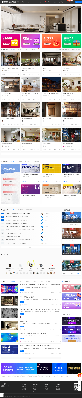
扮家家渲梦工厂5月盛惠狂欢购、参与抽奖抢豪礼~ (16, 220)
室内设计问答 (10, 376)
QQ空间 (46, 389)
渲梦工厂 (36, 376)
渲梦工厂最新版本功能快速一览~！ (13, 233)
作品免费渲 (35, 49)
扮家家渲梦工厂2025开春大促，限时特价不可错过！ (17, 223)
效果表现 (27, 49)
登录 (66, 2)
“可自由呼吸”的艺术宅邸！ (7, 143)
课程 (49, 2)
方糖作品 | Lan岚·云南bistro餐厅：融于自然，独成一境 (52, 93)
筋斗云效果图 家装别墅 (27, 118)
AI (44, 2)
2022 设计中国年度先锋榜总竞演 (29, 195)
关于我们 (24, 384)
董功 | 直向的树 (24, 321)
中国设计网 (55, 376)
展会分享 (21, 289)
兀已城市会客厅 (46, 68)
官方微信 (47, 388)
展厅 (43, 74)
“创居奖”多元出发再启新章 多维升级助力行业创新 (33, 333)
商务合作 (58, 389)
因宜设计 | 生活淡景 (47, 118)
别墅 (2, 149)
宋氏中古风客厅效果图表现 (68, 93)
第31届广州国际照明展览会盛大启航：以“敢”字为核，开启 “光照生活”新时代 (40, 284)
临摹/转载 (3, 99)
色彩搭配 (34, 281)
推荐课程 (13, 161)
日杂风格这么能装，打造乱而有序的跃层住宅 (31, 93)
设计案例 (20, 49)
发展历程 (24, 386)
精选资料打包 (29, 209)
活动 (34, 2)
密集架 (67, 376)
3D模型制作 (28, 161)
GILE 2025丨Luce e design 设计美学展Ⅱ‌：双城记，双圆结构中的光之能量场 (40, 309)
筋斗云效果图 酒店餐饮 (68, 143)
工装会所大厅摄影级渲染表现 (8, 118)
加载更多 (41, 154)
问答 (55, 2)
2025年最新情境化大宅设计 (27, 297)
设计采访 (21, 326)
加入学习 (10, 199)
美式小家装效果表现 (47, 143)
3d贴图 (42, 376)
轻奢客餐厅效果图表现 (6, 93)
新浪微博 (47, 386)
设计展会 (20, 281)
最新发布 (13, 49)
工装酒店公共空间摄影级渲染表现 (29, 68)
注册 (71, 2)
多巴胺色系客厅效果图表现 (27, 143)
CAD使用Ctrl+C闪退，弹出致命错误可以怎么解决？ (17, 243)
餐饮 (43, 99)
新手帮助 (58, 386)
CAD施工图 (36, 161)
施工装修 (48, 281)
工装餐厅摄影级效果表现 (68, 118)
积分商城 (51, 254)
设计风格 (41, 281)
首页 (18, 2)
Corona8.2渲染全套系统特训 (49, 195)
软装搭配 (27, 281)
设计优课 (3, 376)
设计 (29, 2)
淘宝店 (34, 386)
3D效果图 (20, 161)
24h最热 (13, 209)
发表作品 (79, 2)
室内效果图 (17, 376)
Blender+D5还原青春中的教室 (70, 195)
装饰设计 (61, 376)
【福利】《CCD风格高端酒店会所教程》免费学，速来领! (11, 68)
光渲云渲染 (48, 376)
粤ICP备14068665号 (16, 396)
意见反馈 (58, 388)
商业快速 (3, 74)
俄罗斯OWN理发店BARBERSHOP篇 (30, 174)
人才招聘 (24, 388)
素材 (40, 2)
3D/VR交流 (20, 209)
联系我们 (24, 389)
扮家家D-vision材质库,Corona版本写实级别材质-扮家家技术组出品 (20, 229)
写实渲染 (64, 74)
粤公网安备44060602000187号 (6, 396)
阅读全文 (78, 240)
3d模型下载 (24, 376)
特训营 (34, 389)
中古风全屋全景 (66, 68)
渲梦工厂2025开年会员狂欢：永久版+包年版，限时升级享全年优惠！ (20, 226)
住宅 (23, 99)
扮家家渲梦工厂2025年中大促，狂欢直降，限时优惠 (17, 216)
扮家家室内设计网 (9, 2)
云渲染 (30, 376)
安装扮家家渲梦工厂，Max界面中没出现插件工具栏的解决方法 (19, 239)
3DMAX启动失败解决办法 (48, 174)
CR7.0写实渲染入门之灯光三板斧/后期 (14, 236)
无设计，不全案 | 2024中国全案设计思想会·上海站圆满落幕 (35, 345)
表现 (23, 2)
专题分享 (21, 302)
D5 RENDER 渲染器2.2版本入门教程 (71, 174)
